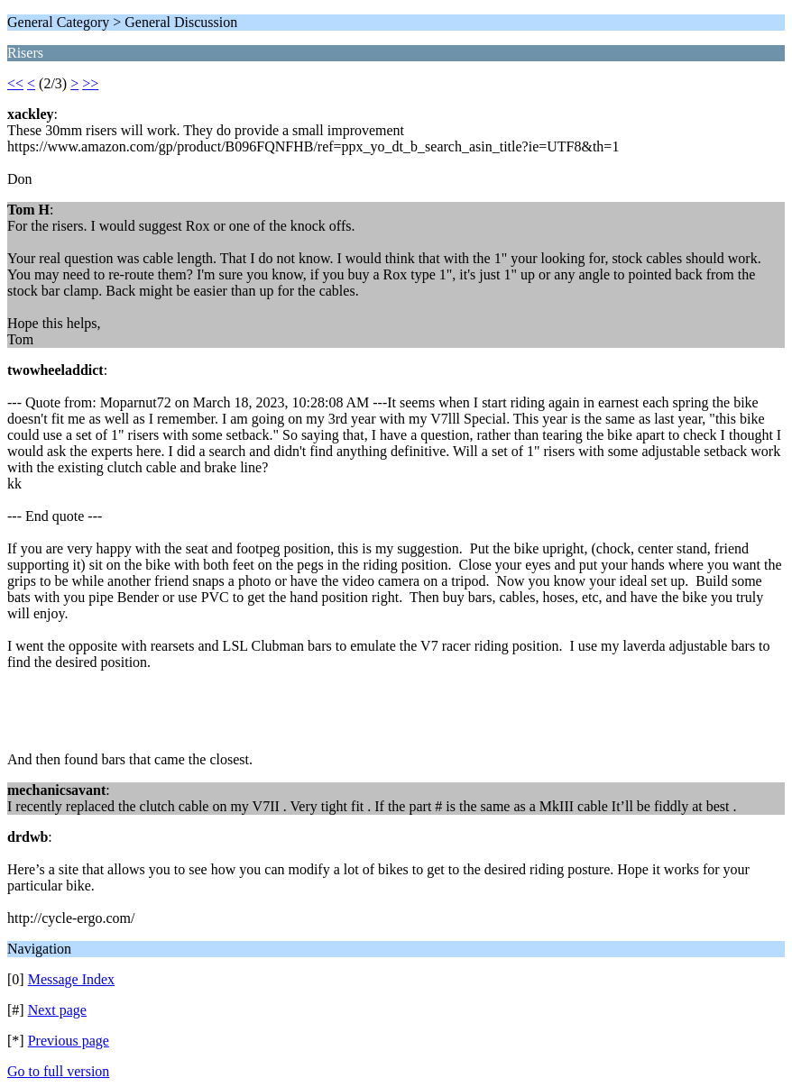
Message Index (71, 979)
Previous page (68, 1040)
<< (15, 83)
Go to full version (58, 1071)
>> (90, 83)
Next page (57, 1010)
